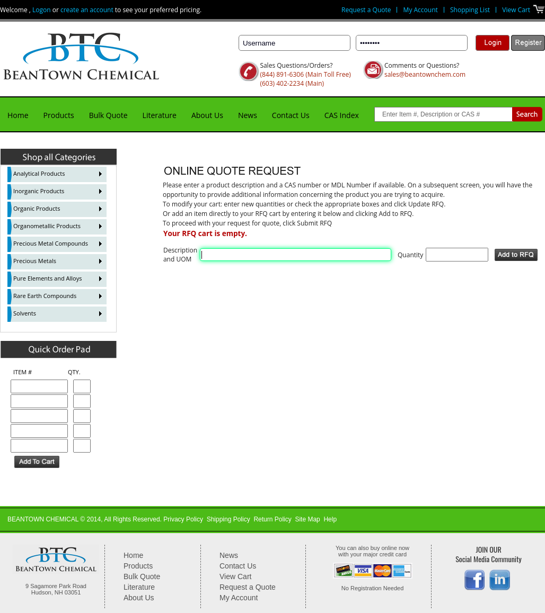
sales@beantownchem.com (424, 74)
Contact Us (291, 115)
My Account (420, 9)
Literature (160, 115)
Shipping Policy (228, 519)
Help (330, 519)
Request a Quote (366, 9)
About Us (207, 115)
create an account (86, 9)
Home (18, 115)
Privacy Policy (183, 519)
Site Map (307, 519)
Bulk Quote (108, 115)
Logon (41, 9)
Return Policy (272, 519)
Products (58, 115)
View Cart (516, 9)
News (247, 115)
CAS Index (341, 115)
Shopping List (470, 9)
